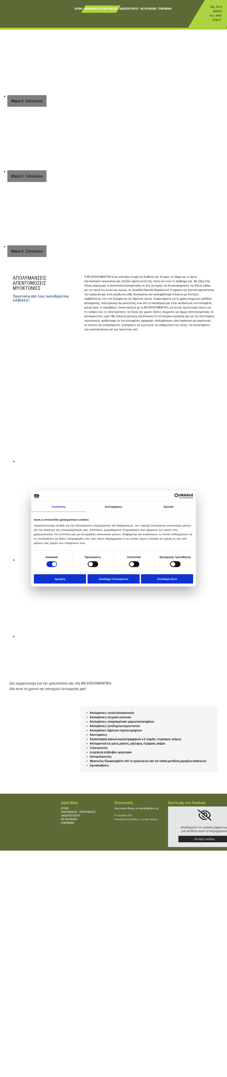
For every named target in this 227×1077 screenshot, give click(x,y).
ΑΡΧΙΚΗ (78, 8)
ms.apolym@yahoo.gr (147, 808)
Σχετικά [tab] (168, 506)
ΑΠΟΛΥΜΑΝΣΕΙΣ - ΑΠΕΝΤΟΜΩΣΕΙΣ (78, 811)
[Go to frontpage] (8, 17)
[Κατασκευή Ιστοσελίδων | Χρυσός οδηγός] (117, 829)
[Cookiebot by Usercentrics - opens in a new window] (177, 496)
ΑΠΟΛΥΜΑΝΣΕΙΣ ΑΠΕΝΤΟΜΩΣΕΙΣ (101, 8)
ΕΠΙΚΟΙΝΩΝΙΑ (165, 8)
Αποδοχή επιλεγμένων (114, 578)
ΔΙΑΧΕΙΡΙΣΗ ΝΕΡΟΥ (129, 8)
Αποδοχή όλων (167, 578)
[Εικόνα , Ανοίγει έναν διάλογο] (89, 461)
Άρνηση (60, 578)
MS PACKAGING (148, 8)
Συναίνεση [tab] (58, 506)
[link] (204, 815)
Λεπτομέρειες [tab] (113, 506)
